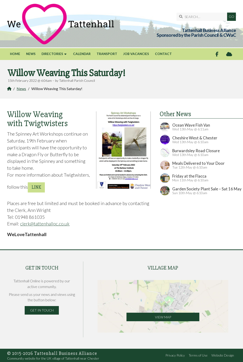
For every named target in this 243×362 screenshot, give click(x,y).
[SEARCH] (203, 17)
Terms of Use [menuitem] (198, 355)
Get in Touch (42, 310)
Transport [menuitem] (107, 54)
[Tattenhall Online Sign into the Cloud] (229, 54)
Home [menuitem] (15, 54)
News (21, 88)
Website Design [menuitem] (222, 355)
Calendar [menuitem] (82, 54)
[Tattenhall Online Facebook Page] (217, 54)
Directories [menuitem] (52, 54)
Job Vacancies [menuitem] (136, 54)
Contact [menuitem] (163, 54)
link (36, 187)
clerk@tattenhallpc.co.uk (45, 223)
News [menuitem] (31, 54)
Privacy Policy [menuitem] (175, 355)
